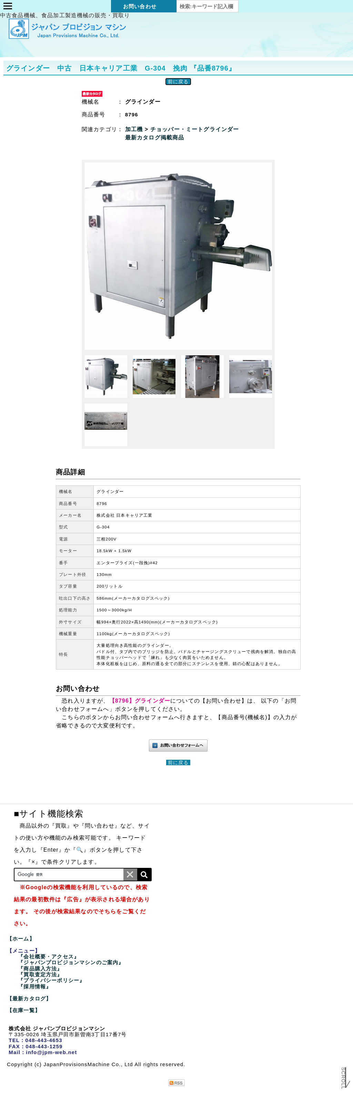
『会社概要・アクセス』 (48, 956)
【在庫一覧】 (23, 1010)
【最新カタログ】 (29, 998)
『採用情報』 (34, 986)
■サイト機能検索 (48, 813)
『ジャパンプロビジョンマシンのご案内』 (71, 962)
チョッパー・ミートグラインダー (194, 129)
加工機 (135, 129)
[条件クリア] (130, 875)
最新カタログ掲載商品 (154, 137)
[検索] (144, 875)
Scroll (343, 1073)
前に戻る (178, 81)
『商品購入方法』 (40, 968)
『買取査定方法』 (40, 974)
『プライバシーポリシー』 (51, 980)
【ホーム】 (21, 939)
